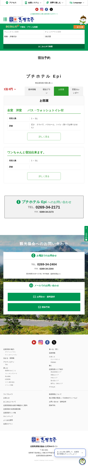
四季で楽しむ (55, 3)
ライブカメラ (8, 394)
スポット (52, 357)
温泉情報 (52, 353)
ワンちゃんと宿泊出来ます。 (26, 152)
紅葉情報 (7, 379)
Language (77, 3)
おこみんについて (9, 402)
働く (50, 365)
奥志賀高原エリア (56, 372)
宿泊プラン (46, 91)
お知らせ (6, 398)
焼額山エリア (55, 375)
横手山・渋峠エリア (57, 383)
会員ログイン (8, 424)
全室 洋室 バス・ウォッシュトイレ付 (35, 110)
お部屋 (61, 89)
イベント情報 (9, 385)
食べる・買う (53, 349)
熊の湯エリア (55, 380)
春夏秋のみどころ (10, 370)
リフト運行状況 (9, 382)
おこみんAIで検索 (45, 46)
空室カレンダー (76, 91)
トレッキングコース (11, 373)
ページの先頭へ (86, 235)
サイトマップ (8, 416)
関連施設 (53, 362)
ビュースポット (55, 359)
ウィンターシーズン (11, 355)
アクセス (12, 3)
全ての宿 (80, 27)
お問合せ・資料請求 (46, 297)
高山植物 (7, 376)
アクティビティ (8, 362)
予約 (6, 364)
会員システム (33, 3)
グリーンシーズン (10, 352)
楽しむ (5, 368)
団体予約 (46, 307)
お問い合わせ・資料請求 (57, 402)
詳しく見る (44, 136)
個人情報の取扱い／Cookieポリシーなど (63, 398)
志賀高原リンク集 (9, 413)
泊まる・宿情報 (8, 358)
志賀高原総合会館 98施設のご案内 (15, 405)
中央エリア (54, 377)
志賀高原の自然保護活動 (12, 409)
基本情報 (32, 89)
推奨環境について (55, 394)
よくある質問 (8, 420)
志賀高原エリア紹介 (56, 369)
